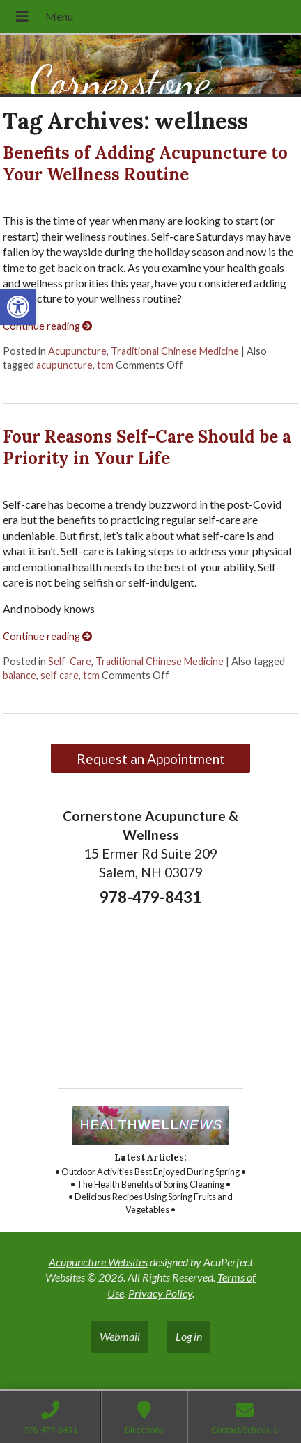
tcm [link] (105, 365)
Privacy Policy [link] (160, 1293)
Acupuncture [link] (77, 351)
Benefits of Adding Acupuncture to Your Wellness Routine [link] (145, 163)
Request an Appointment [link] (151, 759)
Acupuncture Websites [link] (98, 1261)
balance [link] (19, 675)
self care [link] (59, 675)
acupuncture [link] (64, 365)
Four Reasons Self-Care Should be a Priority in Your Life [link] (147, 447)
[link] (18, 307)
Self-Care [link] (69, 661)
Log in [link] (189, 1336)
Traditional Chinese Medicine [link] (175, 351)
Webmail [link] (120, 1336)
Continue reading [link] (47, 326)
